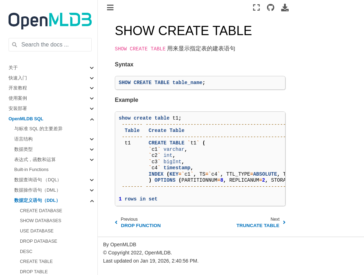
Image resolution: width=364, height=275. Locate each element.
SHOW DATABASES (40, 220)
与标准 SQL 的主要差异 (38, 128)
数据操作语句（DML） (37, 190)
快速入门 (18, 78)
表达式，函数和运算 (35, 159)
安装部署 (18, 108)
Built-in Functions (31, 169)
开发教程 (18, 88)
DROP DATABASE (38, 241)
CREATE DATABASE (41, 210)
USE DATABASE (37, 231)
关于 (13, 67)
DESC (26, 251)
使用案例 (18, 98)
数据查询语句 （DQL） (37, 179)
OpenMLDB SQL (26, 118)
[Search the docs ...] (50, 44)
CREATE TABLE (36, 261)
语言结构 (23, 139)
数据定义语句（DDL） (37, 200)
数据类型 (23, 149)
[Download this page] (284, 7)
